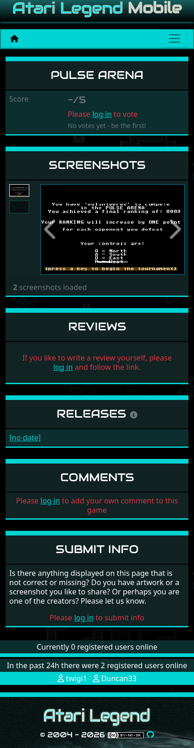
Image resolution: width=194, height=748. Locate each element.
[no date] (25, 437)
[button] (51, 229)
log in (102, 114)
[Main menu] (175, 38)
